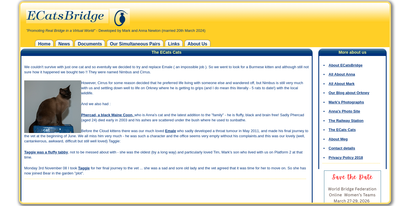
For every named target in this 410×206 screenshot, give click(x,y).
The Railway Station (346, 120)
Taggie (84, 168)
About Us (197, 43)
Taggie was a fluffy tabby (46, 152)
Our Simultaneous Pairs (135, 43)
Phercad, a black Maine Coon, (107, 115)
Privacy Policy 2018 (346, 157)
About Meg (338, 139)
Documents (90, 43)
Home (44, 43)
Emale (170, 131)
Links (174, 43)
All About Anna (342, 74)
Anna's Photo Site (344, 111)
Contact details (342, 148)
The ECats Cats (342, 130)
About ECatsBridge (345, 65)
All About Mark (341, 84)
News (64, 43)
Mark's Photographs (346, 102)
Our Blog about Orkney (349, 93)
